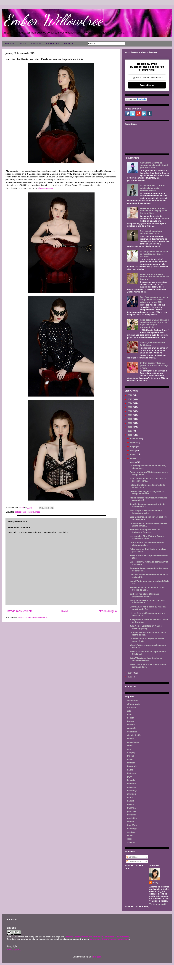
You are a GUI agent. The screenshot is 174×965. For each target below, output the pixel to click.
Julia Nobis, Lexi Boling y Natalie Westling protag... (146, 627)
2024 (130, 403)
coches (130, 738)
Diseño (130, 756)
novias (130, 804)
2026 (130, 395)
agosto (133, 442)
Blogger (97, 957)
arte (129, 711)
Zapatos (131, 842)
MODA (23, 43)
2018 (130, 427)
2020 (130, 419)
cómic (130, 745)
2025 (130, 399)
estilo (129, 759)
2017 (130, 431)
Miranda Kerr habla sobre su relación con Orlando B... (148, 608)
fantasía (131, 763)
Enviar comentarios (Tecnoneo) (32, 617)
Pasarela (131, 808)
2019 (130, 423)
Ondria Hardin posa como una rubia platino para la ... (147, 543)
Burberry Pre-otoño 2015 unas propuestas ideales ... (144, 595)
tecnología (132, 828)
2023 (130, 407)
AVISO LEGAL (14, 950)
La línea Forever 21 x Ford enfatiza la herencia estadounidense (152, 188)
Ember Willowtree (53, 19)
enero (133, 462)
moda (37, 512)
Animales (131, 707)
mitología (131, 794)
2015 (130, 435)
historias (131, 773)
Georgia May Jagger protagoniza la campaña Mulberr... (146, 492)
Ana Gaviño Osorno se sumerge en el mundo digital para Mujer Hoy (154, 165)
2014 (130, 673)
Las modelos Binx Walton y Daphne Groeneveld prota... (147, 537)
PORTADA (9, 43)
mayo (133, 446)
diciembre (135, 438)
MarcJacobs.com (46, 188)
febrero (134, 458)
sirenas (130, 821)
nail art (130, 801)
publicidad (132, 818)
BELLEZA (68, 43)
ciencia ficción (134, 735)
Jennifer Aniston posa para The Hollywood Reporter (145, 531)
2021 (130, 415)
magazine (131, 787)
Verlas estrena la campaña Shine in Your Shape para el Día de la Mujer (153, 210)
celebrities (132, 732)
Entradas (132, 857)
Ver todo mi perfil (157, 904)
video (129, 835)
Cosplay (131, 752)
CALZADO (36, 43)
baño (129, 714)
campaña (131, 728)
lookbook (131, 783)
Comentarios (134, 861)
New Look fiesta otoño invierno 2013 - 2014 (151, 232)
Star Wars (132, 825)
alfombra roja (133, 704)
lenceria (30, 512)
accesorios (132, 700)
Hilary (155, 882)
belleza (130, 718)
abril (132, 450)
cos (129, 749)
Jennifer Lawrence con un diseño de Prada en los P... (147, 505)
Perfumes (131, 815)
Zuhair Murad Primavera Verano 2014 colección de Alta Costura (154, 276)
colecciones (20, 512)
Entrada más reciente (19, 611)
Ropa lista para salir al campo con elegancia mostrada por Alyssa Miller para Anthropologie (154, 323)
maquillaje (132, 790)
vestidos (131, 832)
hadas (130, 770)
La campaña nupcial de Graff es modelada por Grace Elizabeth (154, 253)
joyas (129, 777)
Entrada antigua (107, 611)
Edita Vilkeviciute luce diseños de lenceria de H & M (146, 659)
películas (131, 811)
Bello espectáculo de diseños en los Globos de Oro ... (147, 588)
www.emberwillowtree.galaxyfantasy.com (109, 939)
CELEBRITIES (52, 43)
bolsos (130, 721)
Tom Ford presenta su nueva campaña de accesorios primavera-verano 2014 (154, 299)
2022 (130, 411)
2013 (130, 677)
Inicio (64, 611)
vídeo (129, 839)
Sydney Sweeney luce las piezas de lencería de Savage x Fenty (154, 365)
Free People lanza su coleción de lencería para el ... (146, 511)
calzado (131, 725)
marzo (133, 454)
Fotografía (132, 766)
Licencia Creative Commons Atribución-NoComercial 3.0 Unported (97, 937)
